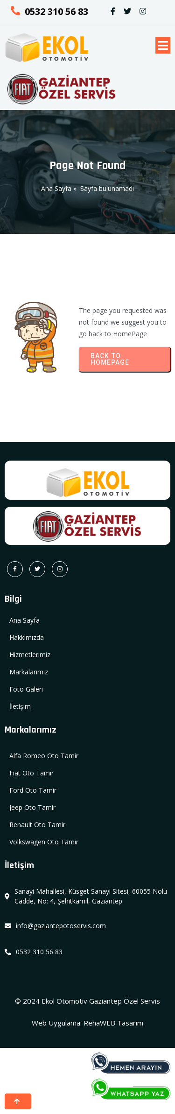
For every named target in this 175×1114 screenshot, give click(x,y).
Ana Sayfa (56, 188)
